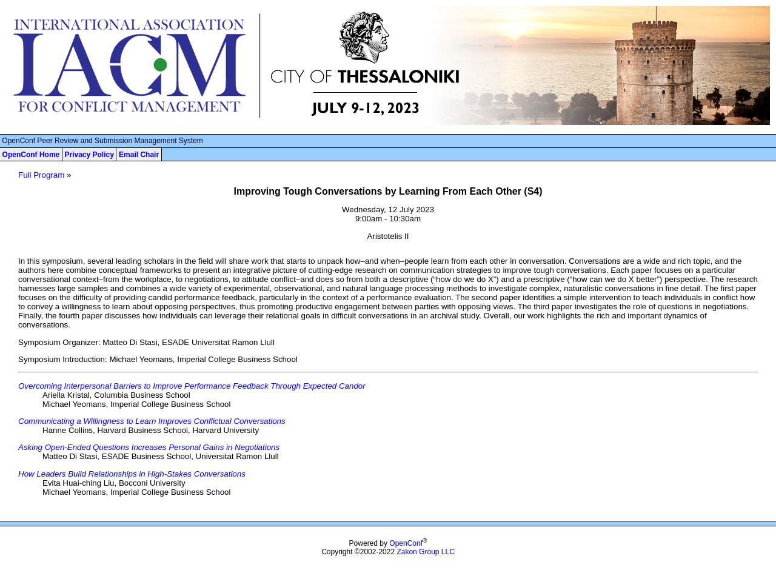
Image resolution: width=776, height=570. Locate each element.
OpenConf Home (31, 154)
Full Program (41, 174)
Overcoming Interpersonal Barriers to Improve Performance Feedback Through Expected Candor (192, 386)
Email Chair (139, 154)
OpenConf (406, 543)
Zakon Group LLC (425, 552)
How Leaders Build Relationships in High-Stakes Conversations (132, 473)
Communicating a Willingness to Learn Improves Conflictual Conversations (152, 421)
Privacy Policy (88, 154)
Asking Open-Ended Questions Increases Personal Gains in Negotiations (148, 447)
